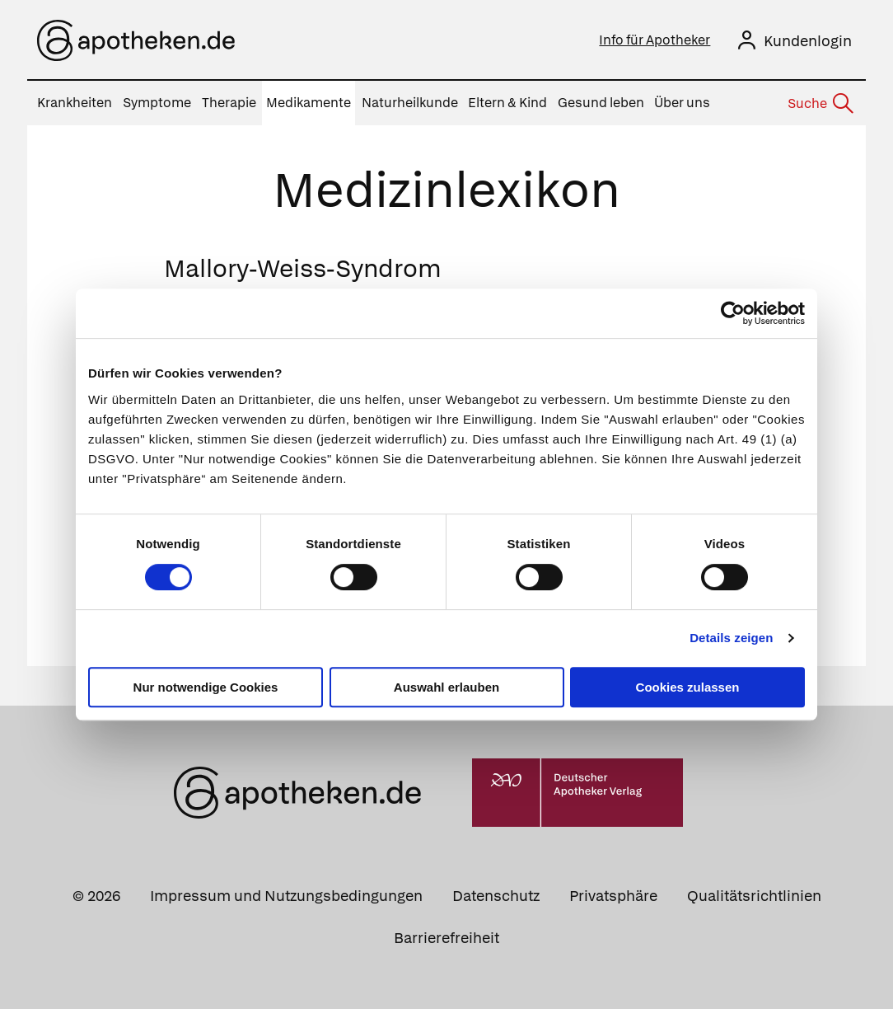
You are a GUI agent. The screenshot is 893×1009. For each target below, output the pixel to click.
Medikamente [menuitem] (308, 102)
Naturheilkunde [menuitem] (410, 102)
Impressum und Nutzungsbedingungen (286, 895)
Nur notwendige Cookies (205, 687)
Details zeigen (731, 638)
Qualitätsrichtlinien (754, 895)
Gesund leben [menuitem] (601, 102)
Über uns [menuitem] (682, 102)
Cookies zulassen (688, 687)
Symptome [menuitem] (157, 102)
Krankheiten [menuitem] (74, 102)
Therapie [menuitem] (229, 102)
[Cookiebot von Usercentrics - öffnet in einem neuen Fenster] (733, 313)
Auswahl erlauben (446, 687)
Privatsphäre (613, 895)
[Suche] (819, 104)
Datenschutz (496, 895)
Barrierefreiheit (446, 937)
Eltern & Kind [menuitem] (507, 102)
